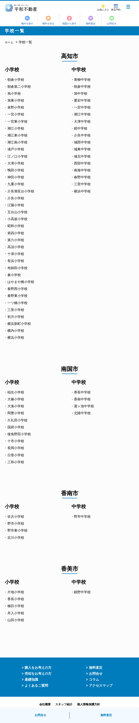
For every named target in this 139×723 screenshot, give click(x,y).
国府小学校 (15, 427)
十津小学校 (15, 254)
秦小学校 (14, 275)
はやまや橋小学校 (20, 282)
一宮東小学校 (17, 121)
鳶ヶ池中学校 (84, 406)
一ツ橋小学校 (17, 303)
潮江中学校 (82, 114)
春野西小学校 (17, 289)
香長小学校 (15, 599)
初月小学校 (15, 317)
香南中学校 (82, 399)
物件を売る (48, 23)
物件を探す (26, 23)
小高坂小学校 (17, 219)
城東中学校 (82, 149)
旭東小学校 (15, 100)
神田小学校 (15, 177)
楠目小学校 (15, 606)
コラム (94, 679)
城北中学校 (82, 156)
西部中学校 (82, 163)
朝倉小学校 (15, 80)
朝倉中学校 (82, 86)
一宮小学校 (15, 114)
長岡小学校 (15, 448)
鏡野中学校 (82, 592)
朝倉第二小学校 (19, 86)
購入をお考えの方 (38, 667)
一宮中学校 (82, 107)
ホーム (9, 42)
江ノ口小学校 (17, 156)
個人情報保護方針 (88, 704)
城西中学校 (82, 142)
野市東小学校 (17, 530)
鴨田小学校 (15, 170)
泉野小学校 (15, 107)
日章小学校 (15, 455)
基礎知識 (31, 679)
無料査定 (91, 23)
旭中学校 (80, 93)
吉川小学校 (15, 537)
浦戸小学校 (15, 149)
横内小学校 (15, 330)
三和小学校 (15, 462)
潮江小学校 (15, 128)
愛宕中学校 (82, 100)
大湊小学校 (15, 406)
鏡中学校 (80, 128)
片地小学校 (15, 592)
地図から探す (69, 23)
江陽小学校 (15, 205)
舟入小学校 (15, 613)
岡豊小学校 (15, 413)
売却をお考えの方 (38, 673)
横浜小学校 (15, 337)
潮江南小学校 (17, 142)
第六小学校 (15, 240)
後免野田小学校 (19, 434)
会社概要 (45, 704)
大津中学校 (82, 121)
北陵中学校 (82, 413)
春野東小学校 (17, 296)
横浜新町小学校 (19, 324)
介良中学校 (82, 135)
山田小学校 (15, 620)
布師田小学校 (17, 268)
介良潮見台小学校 (20, 191)
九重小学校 (15, 184)
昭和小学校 (15, 226)
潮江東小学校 (17, 135)
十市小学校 (15, 441)
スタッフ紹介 (63, 704)
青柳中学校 (82, 80)
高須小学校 (15, 247)
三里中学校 (82, 184)
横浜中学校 (82, 191)
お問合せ (113, 23)
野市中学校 (82, 516)
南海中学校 (82, 170)
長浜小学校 (15, 261)
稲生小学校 (15, 392)
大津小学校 (15, 163)
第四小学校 (15, 233)
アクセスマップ (100, 685)
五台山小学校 (17, 212)
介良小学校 (15, 198)
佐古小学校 (15, 516)
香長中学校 (82, 392)
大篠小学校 (15, 399)
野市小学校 (15, 523)
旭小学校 (14, 93)
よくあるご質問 (36, 685)
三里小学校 (15, 310)
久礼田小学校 (17, 420)
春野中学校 (82, 177)
